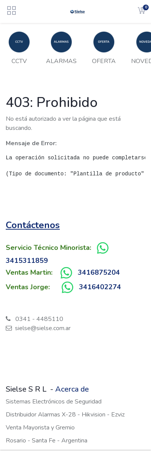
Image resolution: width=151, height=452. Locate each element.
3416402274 (100, 287)
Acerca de (72, 389)
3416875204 (99, 272)
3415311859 (27, 260)
